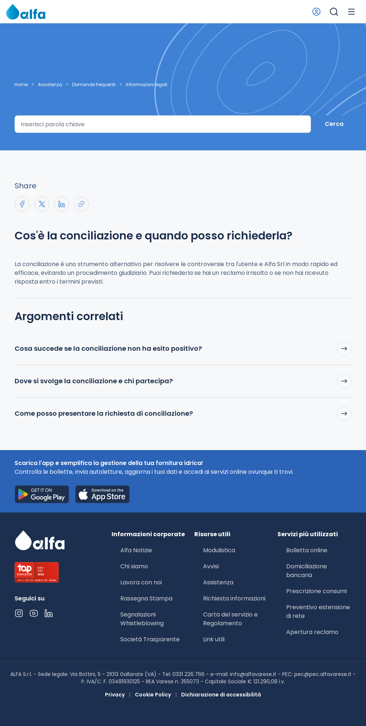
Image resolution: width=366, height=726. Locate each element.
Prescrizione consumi (316, 591)
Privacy (115, 694)
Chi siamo (134, 566)
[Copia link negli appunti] (81, 204)
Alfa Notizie (136, 550)
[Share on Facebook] (22, 204)
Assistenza (50, 85)
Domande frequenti (94, 85)
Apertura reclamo (312, 632)
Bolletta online (306, 550)
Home (21, 85)
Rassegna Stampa (146, 598)
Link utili (214, 639)
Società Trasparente (150, 639)
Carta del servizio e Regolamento (230, 618)
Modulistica (219, 550)
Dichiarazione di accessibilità (221, 694)
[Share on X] (42, 204)
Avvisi (211, 566)
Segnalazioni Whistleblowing (142, 618)
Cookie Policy (153, 694)
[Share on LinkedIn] (61, 204)
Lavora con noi (141, 582)
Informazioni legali (146, 85)
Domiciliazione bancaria (306, 570)
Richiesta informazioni (234, 598)
